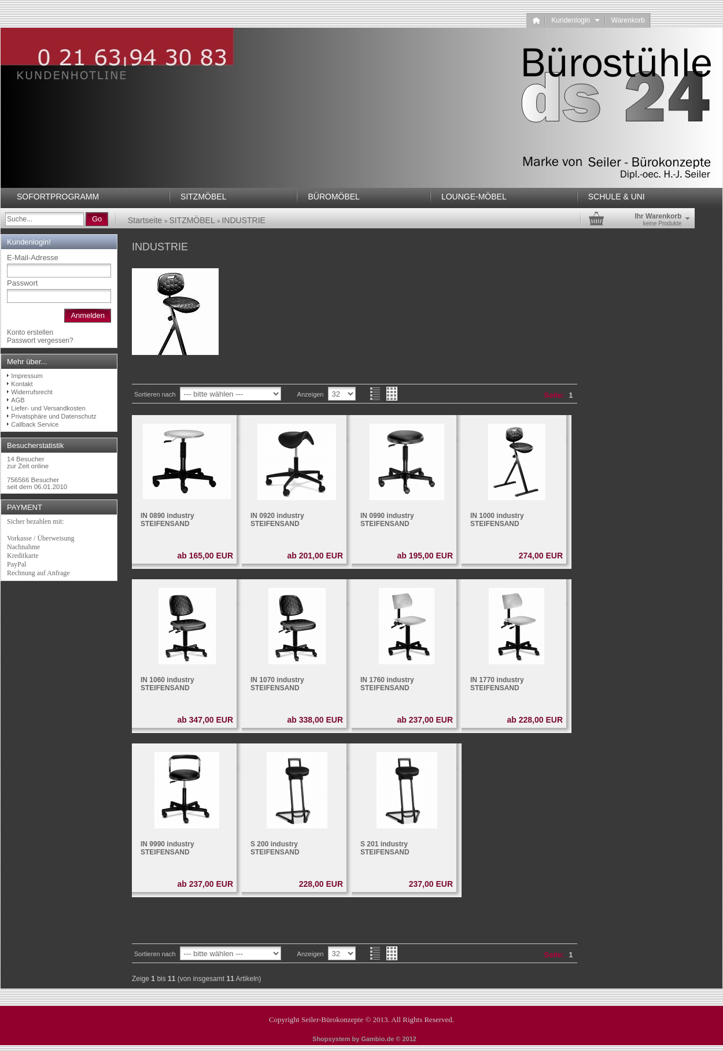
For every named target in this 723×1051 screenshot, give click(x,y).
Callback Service (34, 424)
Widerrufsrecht (32, 391)
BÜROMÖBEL (333, 196)
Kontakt (21, 383)
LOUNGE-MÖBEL (474, 196)
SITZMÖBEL (203, 196)
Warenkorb (628, 20)
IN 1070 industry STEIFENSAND (277, 684)
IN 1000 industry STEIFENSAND (497, 520)
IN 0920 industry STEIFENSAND (277, 520)
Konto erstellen (30, 332)
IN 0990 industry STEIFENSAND (387, 520)
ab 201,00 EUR (315, 555)
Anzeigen (310, 394)
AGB (17, 400)
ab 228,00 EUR (535, 719)
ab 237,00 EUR (425, 719)
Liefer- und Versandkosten (48, 408)
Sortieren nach (155, 394)
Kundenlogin (575, 20)
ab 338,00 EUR (315, 719)
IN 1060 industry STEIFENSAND (167, 684)
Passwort (22, 283)
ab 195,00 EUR (425, 555)
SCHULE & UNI (616, 196)
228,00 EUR (321, 884)
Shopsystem (331, 1038)
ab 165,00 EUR (206, 555)
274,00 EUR (541, 555)
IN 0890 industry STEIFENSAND (167, 520)
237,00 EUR (431, 884)
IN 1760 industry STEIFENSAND (387, 684)
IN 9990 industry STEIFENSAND (167, 848)
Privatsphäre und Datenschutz (53, 416)
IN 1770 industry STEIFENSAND (497, 684)
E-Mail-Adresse (32, 257)
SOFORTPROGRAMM (58, 196)
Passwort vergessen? (40, 340)
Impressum (26, 375)
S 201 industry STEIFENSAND (385, 848)
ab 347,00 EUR (206, 719)
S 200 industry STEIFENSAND (275, 848)
